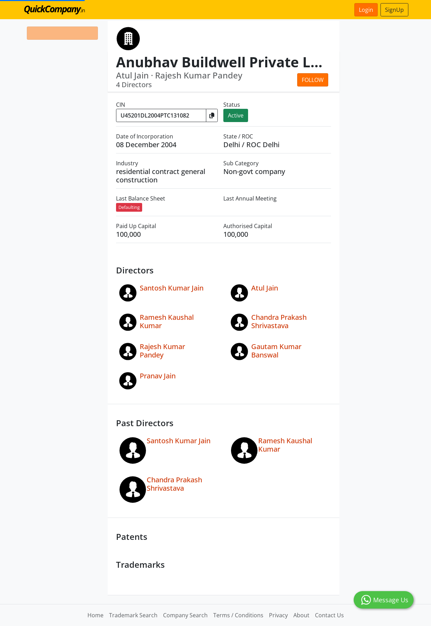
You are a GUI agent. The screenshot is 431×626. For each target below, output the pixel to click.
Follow (313, 80)
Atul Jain (264, 288)
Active (236, 115)
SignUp (394, 10)
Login (366, 10)
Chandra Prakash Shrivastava (279, 321)
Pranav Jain (158, 375)
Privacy (278, 615)
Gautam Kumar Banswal (276, 351)
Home (95, 615)
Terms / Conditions (238, 615)
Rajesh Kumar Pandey (162, 351)
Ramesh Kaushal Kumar (167, 321)
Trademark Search (133, 615)
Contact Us (329, 615)
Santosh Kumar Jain (171, 288)
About (301, 615)
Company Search (185, 615)
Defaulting (129, 207)
